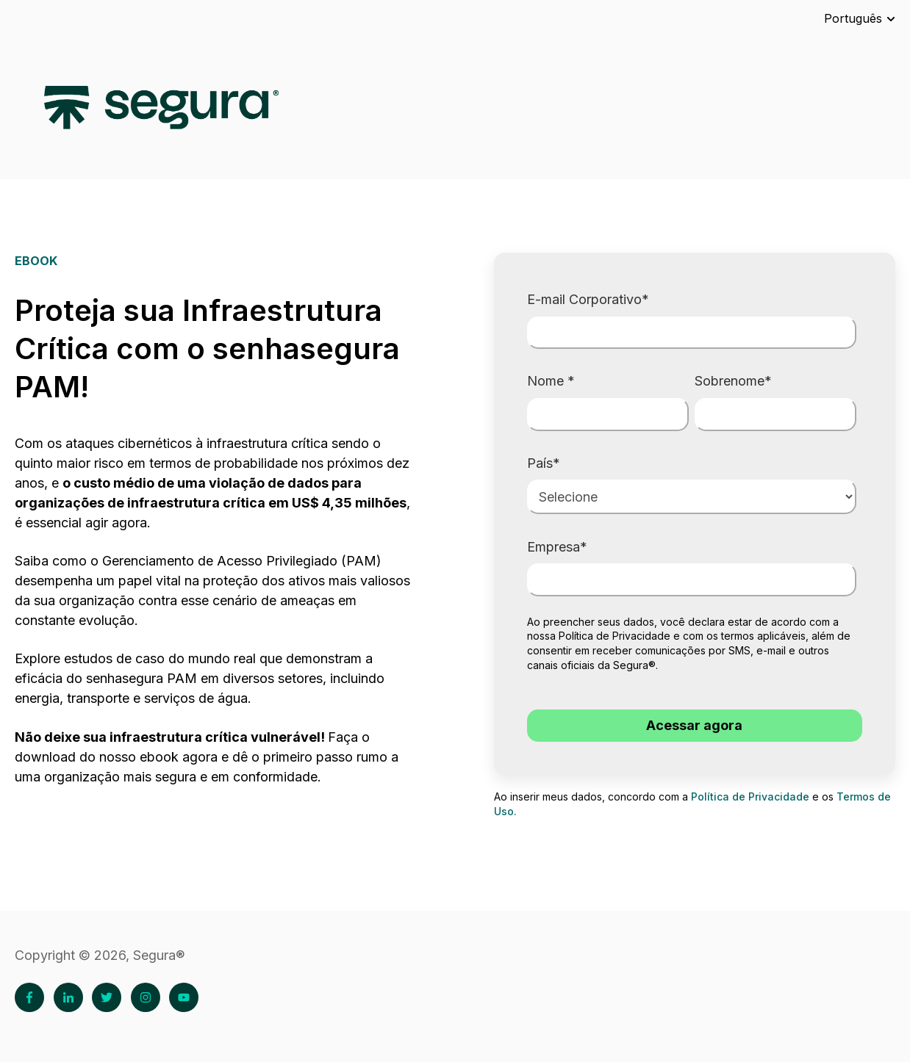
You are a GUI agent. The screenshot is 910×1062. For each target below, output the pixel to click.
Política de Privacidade (614, 635)
